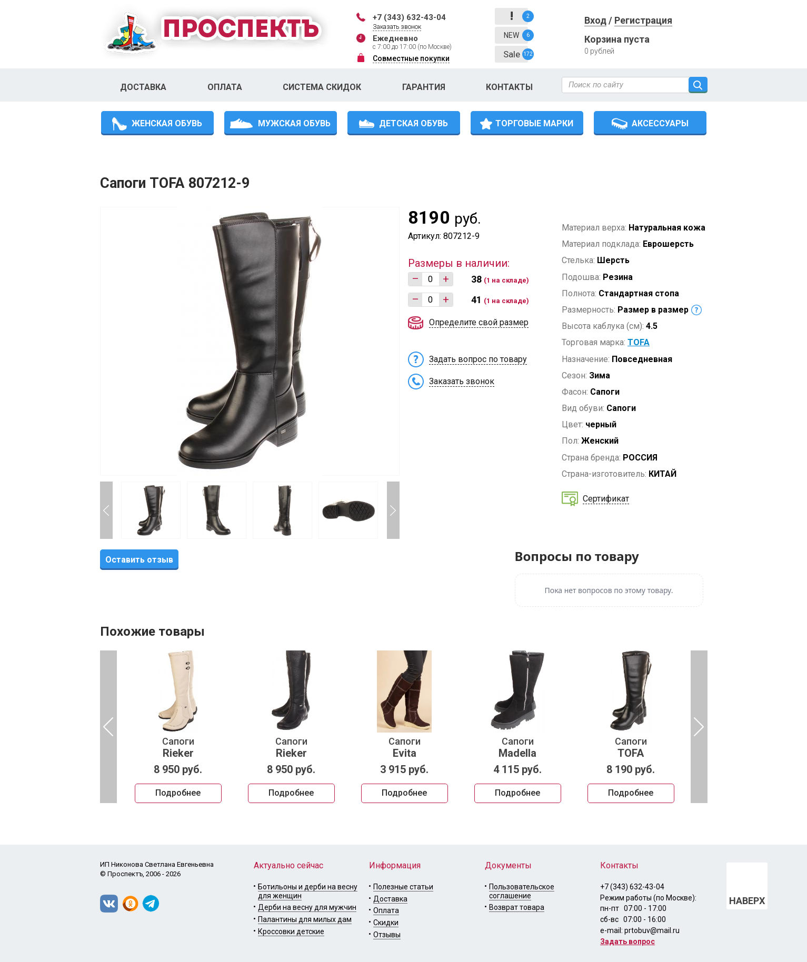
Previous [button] (106, 510)
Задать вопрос (627, 941)
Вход (595, 20)
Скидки (385, 922)
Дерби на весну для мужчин (307, 907)
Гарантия (423, 87)
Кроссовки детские (291, 931)
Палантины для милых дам (305, 919)
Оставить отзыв (139, 560)
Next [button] (393, 510)
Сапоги (178, 748)
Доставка (143, 87)
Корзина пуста (617, 39)
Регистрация (643, 20)
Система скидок (322, 87)
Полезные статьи (403, 887)
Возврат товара (516, 907)
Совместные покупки (411, 58)
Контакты (509, 87)
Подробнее (178, 793)
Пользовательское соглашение (521, 891)
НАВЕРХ (747, 900)
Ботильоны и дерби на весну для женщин (307, 891)
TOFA (638, 342)
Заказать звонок (397, 27)
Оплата (224, 87)
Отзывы (387, 934)
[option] (178, 726)
